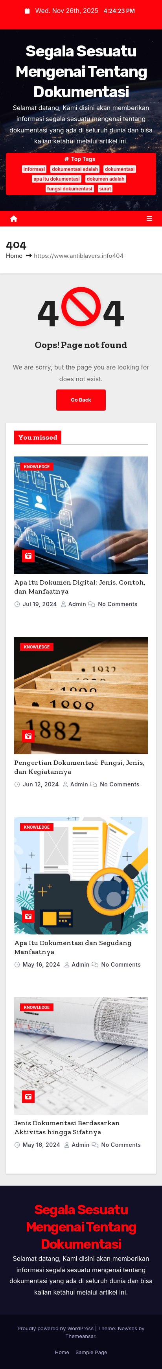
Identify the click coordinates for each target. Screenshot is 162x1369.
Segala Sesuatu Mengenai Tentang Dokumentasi (81, 71)
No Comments (118, 604)
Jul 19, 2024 (41, 604)
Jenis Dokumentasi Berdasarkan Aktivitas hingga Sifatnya (67, 1127)
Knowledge (37, 466)
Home (14, 255)
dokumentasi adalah (75, 169)
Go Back (81, 400)
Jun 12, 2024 (42, 784)
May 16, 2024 (42, 964)
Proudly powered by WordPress (56, 1328)
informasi (34, 169)
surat (105, 189)
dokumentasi (119, 169)
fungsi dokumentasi (69, 189)
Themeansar (80, 1336)
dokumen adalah (106, 179)
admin (74, 604)
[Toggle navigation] (149, 218)
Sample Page (91, 1352)
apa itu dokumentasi (56, 179)
